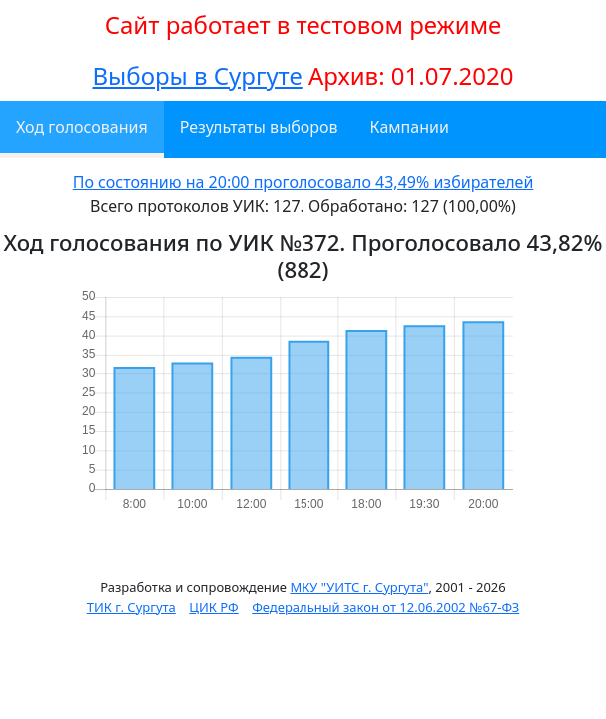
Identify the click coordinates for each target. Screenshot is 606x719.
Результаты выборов (259, 127)
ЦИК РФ (213, 607)
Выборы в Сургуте (197, 75)
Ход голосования (82, 127)
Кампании (409, 127)
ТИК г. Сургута (131, 607)
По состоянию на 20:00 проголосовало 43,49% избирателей (303, 182)
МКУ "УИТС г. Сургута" (359, 587)
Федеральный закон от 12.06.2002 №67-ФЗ (385, 607)
